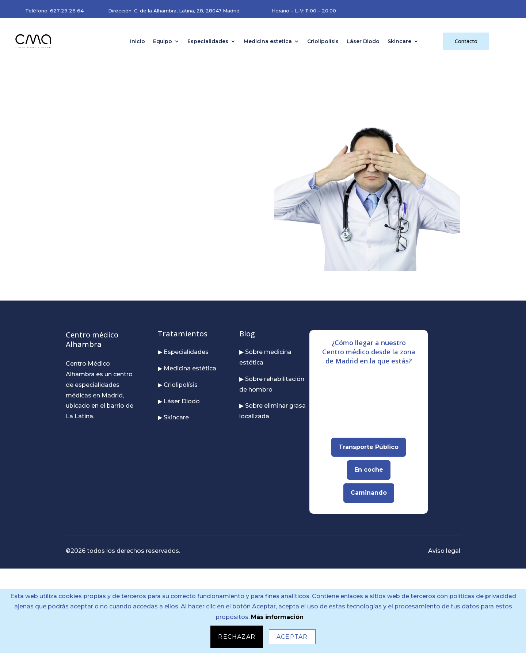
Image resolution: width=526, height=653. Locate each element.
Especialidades (207, 41)
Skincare (399, 41)
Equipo (162, 41)
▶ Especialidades (183, 351)
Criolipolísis (323, 41)
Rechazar (236, 636)
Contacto (466, 41)
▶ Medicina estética (187, 368)
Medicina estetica (268, 41)
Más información (277, 617)
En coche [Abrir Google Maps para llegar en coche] (368, 469)
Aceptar (292, 636)
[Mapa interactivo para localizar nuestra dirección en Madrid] (368, 405)
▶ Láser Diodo (179, 401)
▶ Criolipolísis (178, 384)
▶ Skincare (173, 417)
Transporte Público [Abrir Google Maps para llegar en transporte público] (369, 446)
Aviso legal (444, 550)
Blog (247, 334)
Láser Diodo (363, 41)
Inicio (137, 41)
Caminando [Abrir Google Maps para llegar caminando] (369, 492)
